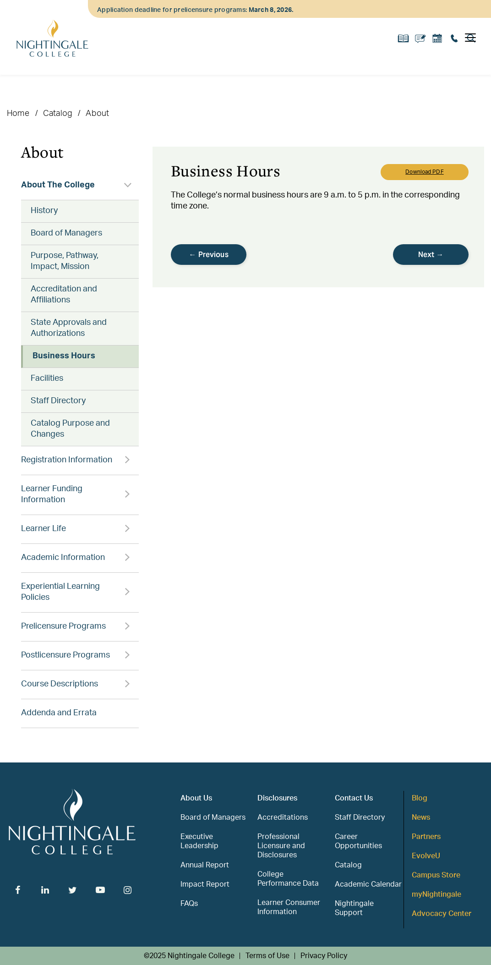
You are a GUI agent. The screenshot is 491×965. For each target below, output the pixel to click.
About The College (58, 185)
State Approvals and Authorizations (69, 328)
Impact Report (204, 884)
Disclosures (277, 798)
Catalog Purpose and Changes (70, 429)
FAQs (189, 903)
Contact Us (354, 798)
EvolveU (426, 856)
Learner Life (43, 529)
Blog (419, 798)
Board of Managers (66, 233)
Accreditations (282, 817)
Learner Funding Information (51, 494)
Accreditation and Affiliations (64, 294)
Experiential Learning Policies (60, 592)
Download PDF (424, 172)
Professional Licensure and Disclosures (281, 846)
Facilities (47, 378)
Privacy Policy (323, 956)
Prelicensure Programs (63, 626)
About (97, 114)
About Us (196, 798)
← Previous (209, 254)
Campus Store (436, 875)
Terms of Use (267, 956)
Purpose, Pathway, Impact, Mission (64, 261)
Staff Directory (58, 401)
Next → (431, 254)
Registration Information (66, 460)
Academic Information (63, 558)
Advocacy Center (441, 913)
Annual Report (204, 865)
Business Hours (64, 356)
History (44, 211)
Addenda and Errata (59, 713)
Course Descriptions (59, 684)
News (421, 817)
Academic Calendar (368, 884)
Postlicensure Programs (65, 655)
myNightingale (436, 894)
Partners (426, 836)
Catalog (57, 114)
